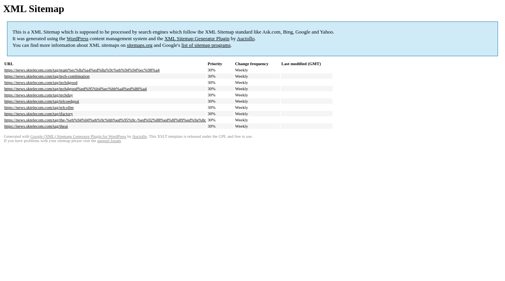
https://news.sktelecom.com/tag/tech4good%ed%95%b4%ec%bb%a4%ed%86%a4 (75, 88)
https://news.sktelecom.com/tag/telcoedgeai (41, 101)
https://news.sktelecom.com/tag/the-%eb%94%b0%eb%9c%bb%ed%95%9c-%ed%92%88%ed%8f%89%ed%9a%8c (105, 119)
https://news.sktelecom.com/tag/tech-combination (47, 76)
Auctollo (246, 38)
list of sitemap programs (205, 45)
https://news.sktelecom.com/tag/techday (38, 94)
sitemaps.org (139, 45)
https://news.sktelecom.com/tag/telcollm (39, 107)
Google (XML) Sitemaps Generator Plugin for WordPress (78, 136)
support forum (109, 141)
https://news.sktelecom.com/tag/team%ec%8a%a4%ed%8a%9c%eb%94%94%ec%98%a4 (81, 70)
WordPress (78, 38)
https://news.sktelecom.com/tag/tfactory (38, 113)
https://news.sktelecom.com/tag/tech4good (41, 82)
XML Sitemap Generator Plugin (197, 38)
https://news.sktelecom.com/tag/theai (36, 126)
